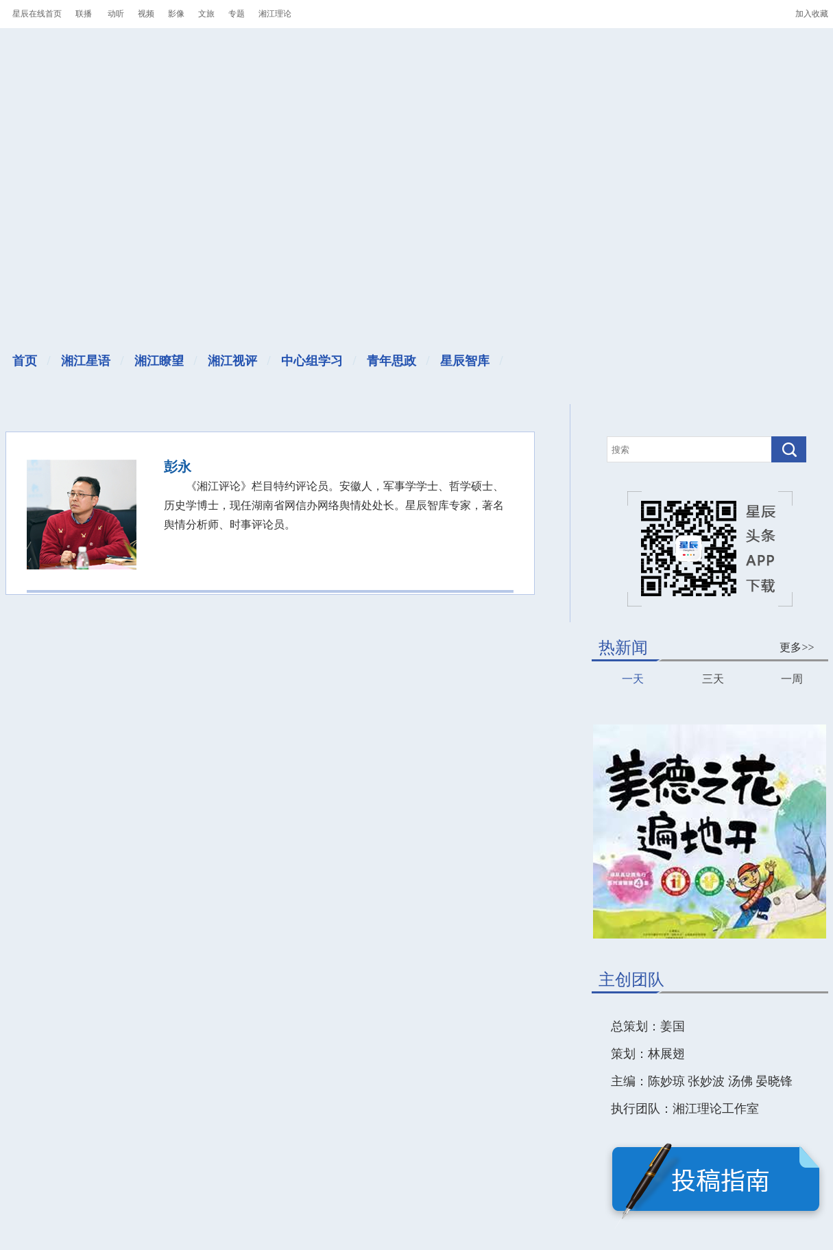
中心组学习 (312, 361)
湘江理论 (274, 14)
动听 (116, 14)
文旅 (206, 14)
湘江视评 (232, 361)
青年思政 (391, 361)
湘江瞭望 (159, 361)
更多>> (797, 647)
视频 (146, 14)
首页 (24, 361)
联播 (83, 14)
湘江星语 (85, 361)
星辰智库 (465, 361)
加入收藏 (811, 14)
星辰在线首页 (37, 14)
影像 (176, 14)
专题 (236, 14)
